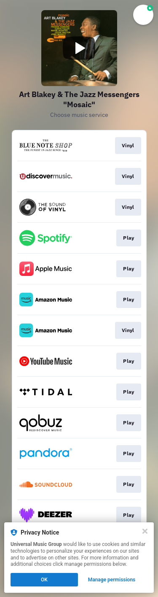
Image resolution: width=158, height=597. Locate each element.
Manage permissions (112, 580)
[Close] (145, 531)
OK (44, 580)
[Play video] (79, 48)
